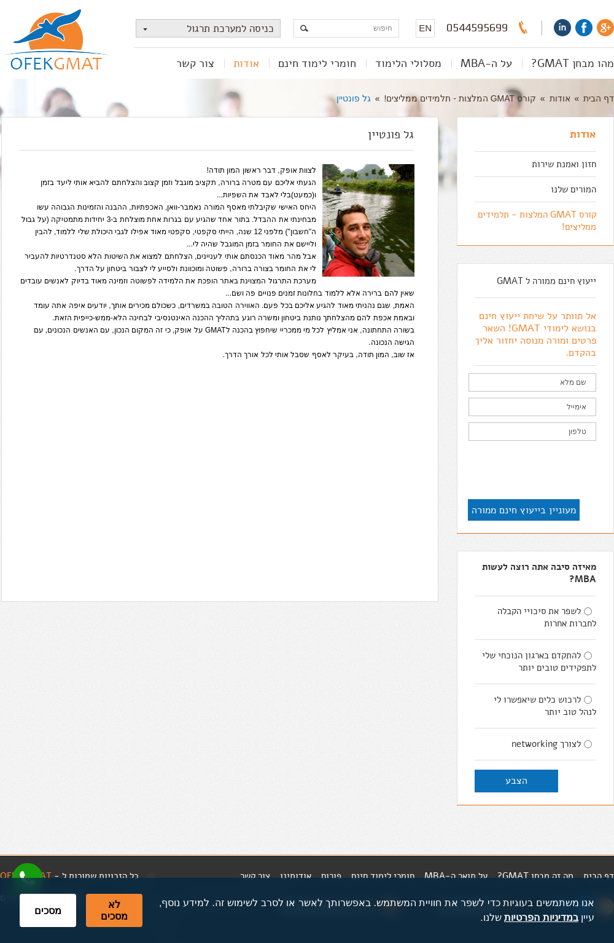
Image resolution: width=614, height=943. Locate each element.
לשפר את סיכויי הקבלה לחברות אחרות (546, 617)
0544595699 (477, 28)
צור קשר (195, 63)
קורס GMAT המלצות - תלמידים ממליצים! (460, 98)
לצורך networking (551, 744)
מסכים (47, 911)
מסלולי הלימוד (408, 63)
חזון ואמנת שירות (564, 164)
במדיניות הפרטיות (541, 917)
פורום (331, 876)
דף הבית (598, 98)
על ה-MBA (486, 63)
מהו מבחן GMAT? (572, 63)
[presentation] (503, 471)
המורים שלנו (573, 189)
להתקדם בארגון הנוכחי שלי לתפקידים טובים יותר (539, 661)
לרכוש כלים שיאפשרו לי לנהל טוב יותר (545, 705)
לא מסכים (114, 910)
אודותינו (295, 876)
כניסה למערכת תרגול (205, 28)
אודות (246, 63)
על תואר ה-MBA (456, 876)
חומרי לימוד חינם (317, 63)
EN (425, 28)
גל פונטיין (353, 98)
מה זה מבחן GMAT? (535, 876)
